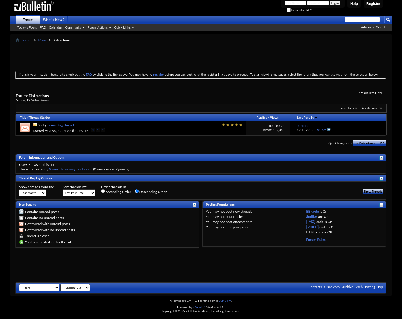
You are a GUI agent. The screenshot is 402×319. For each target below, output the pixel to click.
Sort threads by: (75, 187)
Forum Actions (98, 27)
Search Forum (370, 108)
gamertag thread (61, 125)
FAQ (43, 27)
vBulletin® (199, 307)
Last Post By (307, 118)
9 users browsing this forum (70, 169)
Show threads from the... (38, 187)
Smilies (311, 216)
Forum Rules (316, 240)
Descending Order (151, 191)
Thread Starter (39, 118)
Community (73, 27)
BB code (312, 211)
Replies (262, 118)
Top (381, 143)
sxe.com (333, 287)
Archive (347, 287)
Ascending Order (116, 191)
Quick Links (122, 27)
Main (42, 40)
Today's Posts (27, 27)
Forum (28, 20)
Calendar (55, 27)
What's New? (53, 20)
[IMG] (311, 222)
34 (282, 126)
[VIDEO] (312, 227)
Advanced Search (373, 27)
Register (373, 4)
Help (354, 4)
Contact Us (317, 287)
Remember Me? (299, 10)
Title (23, 118)
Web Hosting (365, 287)
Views (274, 118)
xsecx (52, 131)
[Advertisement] (201, 57)
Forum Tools (346, 108)
